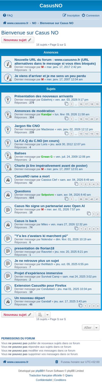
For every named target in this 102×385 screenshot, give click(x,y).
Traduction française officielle (45, 375)
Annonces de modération (34, 111)
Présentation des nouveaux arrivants (43, 96)
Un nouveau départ (29, 298)
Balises (20, 153)
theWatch (47, 264)
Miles (44, 224)
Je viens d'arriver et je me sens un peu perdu (50, 76)
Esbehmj (46, 99)
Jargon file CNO (27, 126)
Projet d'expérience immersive (38, 273)
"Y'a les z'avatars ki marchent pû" (41, 236)
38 (81, 199)
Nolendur (47, 239)
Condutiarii (48, 288)
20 (91, 119)
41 (97, 199)
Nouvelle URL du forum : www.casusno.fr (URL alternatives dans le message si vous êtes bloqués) (55, 61)
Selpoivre (47, 194)
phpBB (39, 371)
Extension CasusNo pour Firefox (40, 285)
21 (97, 119)
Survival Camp (50, 276)
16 (81, 104)
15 (91, 133)
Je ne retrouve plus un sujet (36, 261)
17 (86, 104)
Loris (44, 144)
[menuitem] (8, 15)
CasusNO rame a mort (32, 176)
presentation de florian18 (34, 248)
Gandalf (46, 301)
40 (91, 199)
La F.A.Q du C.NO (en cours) (36, 141)
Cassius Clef (49, 179)
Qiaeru (69, 375)
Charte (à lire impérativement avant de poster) (50, 166)
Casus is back (25, 221)
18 (91, 104)
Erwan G (47, 156)
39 (86, 199)
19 (97, 104)
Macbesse (47, 129)
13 (81, 133)
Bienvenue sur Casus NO (30, 32)
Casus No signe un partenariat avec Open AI (49, 206)
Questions (22, 191)
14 (86, 133)
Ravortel (46, 251)
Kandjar (46, 114)
